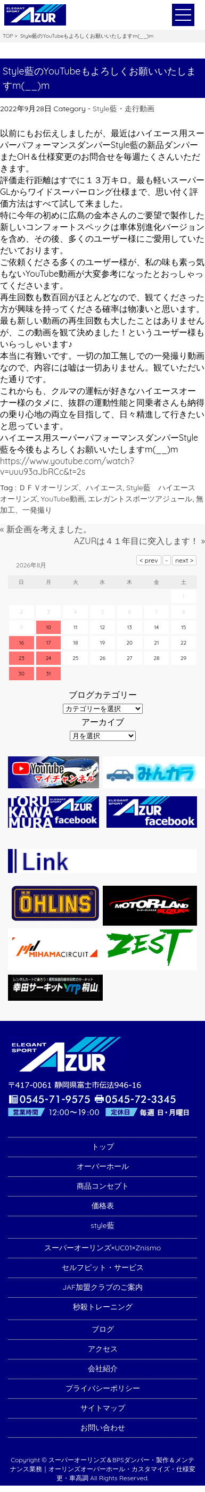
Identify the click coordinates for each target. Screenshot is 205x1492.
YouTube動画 (63, 499)
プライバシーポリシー (102, 1388)
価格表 (103, 1205)
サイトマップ (102, 1408)
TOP (8, 35)
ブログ (103, 1329)
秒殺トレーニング (103, 1307)
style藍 (102, 1225)
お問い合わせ (102, 1427)
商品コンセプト (103, 1186)
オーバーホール (103, 1166)
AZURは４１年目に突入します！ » (139, 540)
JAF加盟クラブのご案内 (102, 1287)
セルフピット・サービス (103, 1267)
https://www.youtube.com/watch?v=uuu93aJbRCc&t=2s (67, 466)
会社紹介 (103, 1368)
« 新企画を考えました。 (46, 529)
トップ (103, 1146)
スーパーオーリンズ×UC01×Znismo (102, 1247)
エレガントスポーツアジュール (140, 499)
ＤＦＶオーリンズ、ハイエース (71, 487)
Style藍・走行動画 (123, 108)
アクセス (103, 1349)
